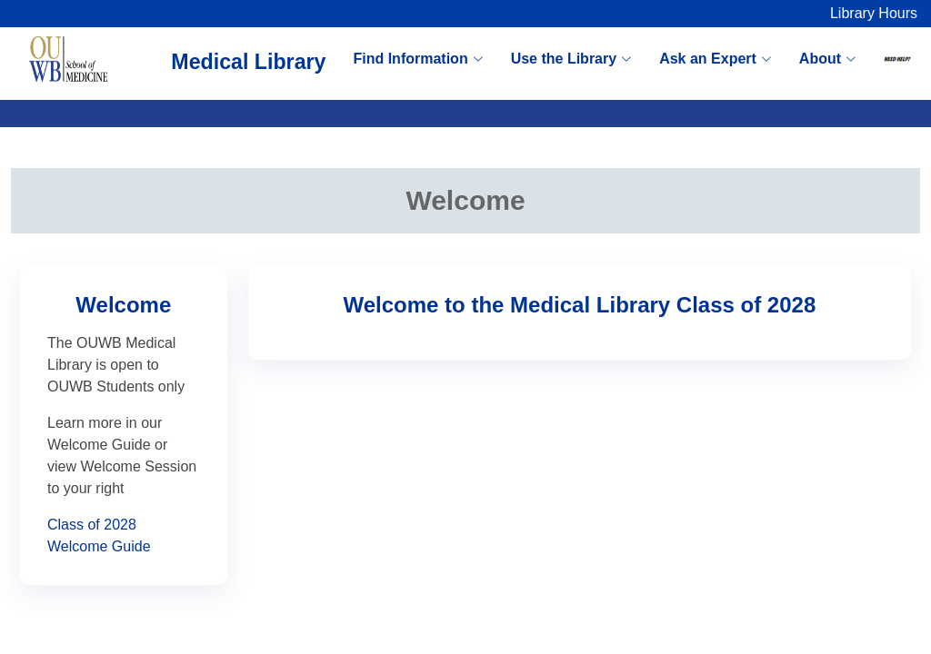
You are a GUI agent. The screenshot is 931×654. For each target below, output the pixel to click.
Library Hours (873, 13)
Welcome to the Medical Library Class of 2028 (580, 304)
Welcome (123, 304)
